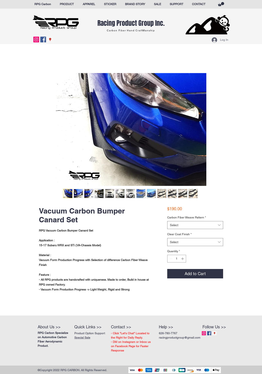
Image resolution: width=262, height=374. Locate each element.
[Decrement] (170, 258)
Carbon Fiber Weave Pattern (186, 217)
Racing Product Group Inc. (131, 23)
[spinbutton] (176, 258)
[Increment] (182, 258)
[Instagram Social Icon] (36, 39)
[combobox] (195, 225)
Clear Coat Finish (179, 234)
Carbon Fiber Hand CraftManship (131, 30)
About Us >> (49, 326)
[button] (221, 4)
